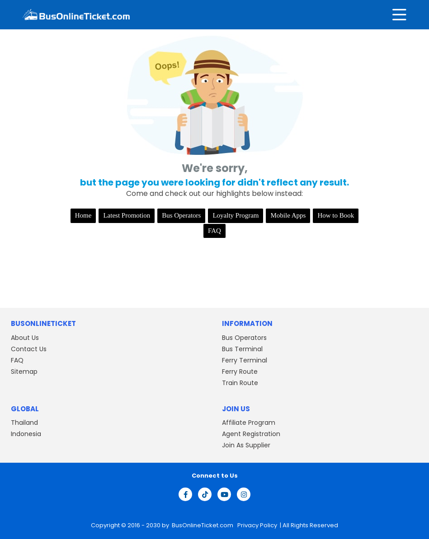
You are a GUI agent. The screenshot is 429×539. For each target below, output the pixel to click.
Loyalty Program (235, 215)
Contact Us (29, 348)
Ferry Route (240, 371)
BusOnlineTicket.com (203, 525)
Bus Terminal (242, 348)
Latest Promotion (126, 215)
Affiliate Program (248, 422)
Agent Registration (251, 433)
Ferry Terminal (244, 360)
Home (83, 215)
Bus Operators (181, 215)
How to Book (335, 215)
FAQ (214, 230)
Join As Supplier (246, 445)
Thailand (24, 422)
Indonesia (26, 433)
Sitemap (24, 371)
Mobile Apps (288, 215)
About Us (25, 337)
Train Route (240, 382)
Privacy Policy (256, 525)
